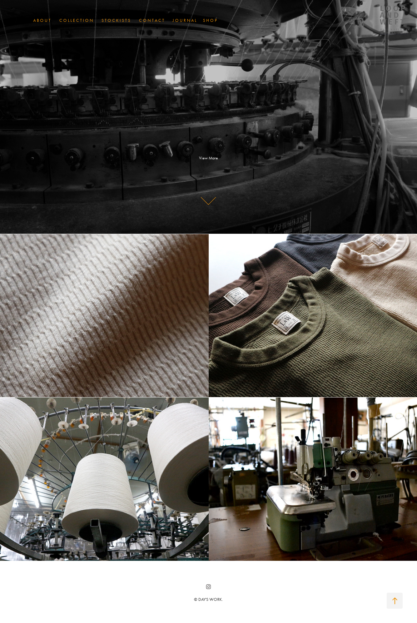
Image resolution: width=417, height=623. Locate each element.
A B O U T (41, 20)
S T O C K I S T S (115, 20)
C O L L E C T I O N (76, 20)
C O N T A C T (151, 20)
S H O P (210, 20)
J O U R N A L (184, 20)
